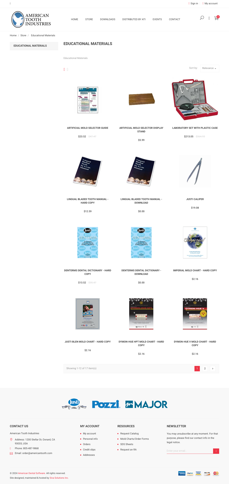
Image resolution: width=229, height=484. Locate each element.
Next (212, 368)
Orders (87, 444)
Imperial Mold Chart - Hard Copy (195, 270)
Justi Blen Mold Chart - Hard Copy (88, 341)
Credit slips (89, 449)
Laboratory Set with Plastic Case (195, 128)
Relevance (209, 68)
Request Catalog (129, 433)
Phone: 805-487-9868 (27, 448)
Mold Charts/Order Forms (134, 439)
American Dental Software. (32, 473)
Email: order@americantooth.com (33, 453)
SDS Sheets (126, 444)
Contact (174, 19)
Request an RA (128, 449)
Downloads (107, 19)
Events (157, 19)
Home (74, 19)
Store (89, 19)
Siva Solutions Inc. (59, 478)
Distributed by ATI (134, 19)
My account (89, 426)
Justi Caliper (195, 199)
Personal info (90, 439)
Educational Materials (30, 45)
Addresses (89, 455)
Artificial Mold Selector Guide (87, 128)
